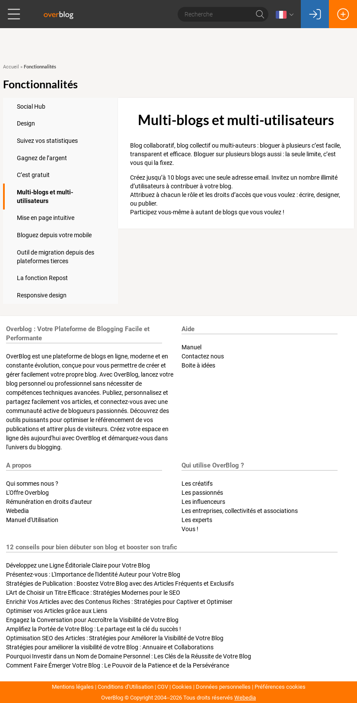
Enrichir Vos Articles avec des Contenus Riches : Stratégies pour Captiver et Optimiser (119, 601)
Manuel (191, 347)
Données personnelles (223, 687)
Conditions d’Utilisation (125, 687)
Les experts (197, 519)
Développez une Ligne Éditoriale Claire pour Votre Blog (78, 565)
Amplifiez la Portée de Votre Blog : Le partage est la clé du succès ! (93, 629)
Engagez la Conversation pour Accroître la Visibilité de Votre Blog (92, 619)
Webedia (17, 510)
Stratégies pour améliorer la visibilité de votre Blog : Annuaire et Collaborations (110, 647)
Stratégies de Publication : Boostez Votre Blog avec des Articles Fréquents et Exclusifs (120, 583)
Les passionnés (202, 492)
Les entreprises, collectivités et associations (240, 510)
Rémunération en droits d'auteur (49, 501)
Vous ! (190, 529)
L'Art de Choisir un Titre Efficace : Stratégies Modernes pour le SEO (93, 592)
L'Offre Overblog (27, 492)
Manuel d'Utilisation (32, 519)
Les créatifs (197, 483)
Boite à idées (198, 365)
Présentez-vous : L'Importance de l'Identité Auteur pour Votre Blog (93, 574)
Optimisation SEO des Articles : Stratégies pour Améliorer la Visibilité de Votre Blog (114, 638)
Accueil (11, 67)
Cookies (182, 687)
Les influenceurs (203, 501)
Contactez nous (203, 356)
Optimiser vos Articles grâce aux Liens (56, 610)
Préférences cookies (280, 687)
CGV (162, 687)
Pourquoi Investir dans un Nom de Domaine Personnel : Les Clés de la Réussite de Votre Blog (128, 656)
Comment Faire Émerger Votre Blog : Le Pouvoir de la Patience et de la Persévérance (117, 665)
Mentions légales (73, 687)
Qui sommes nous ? (32, 483)
